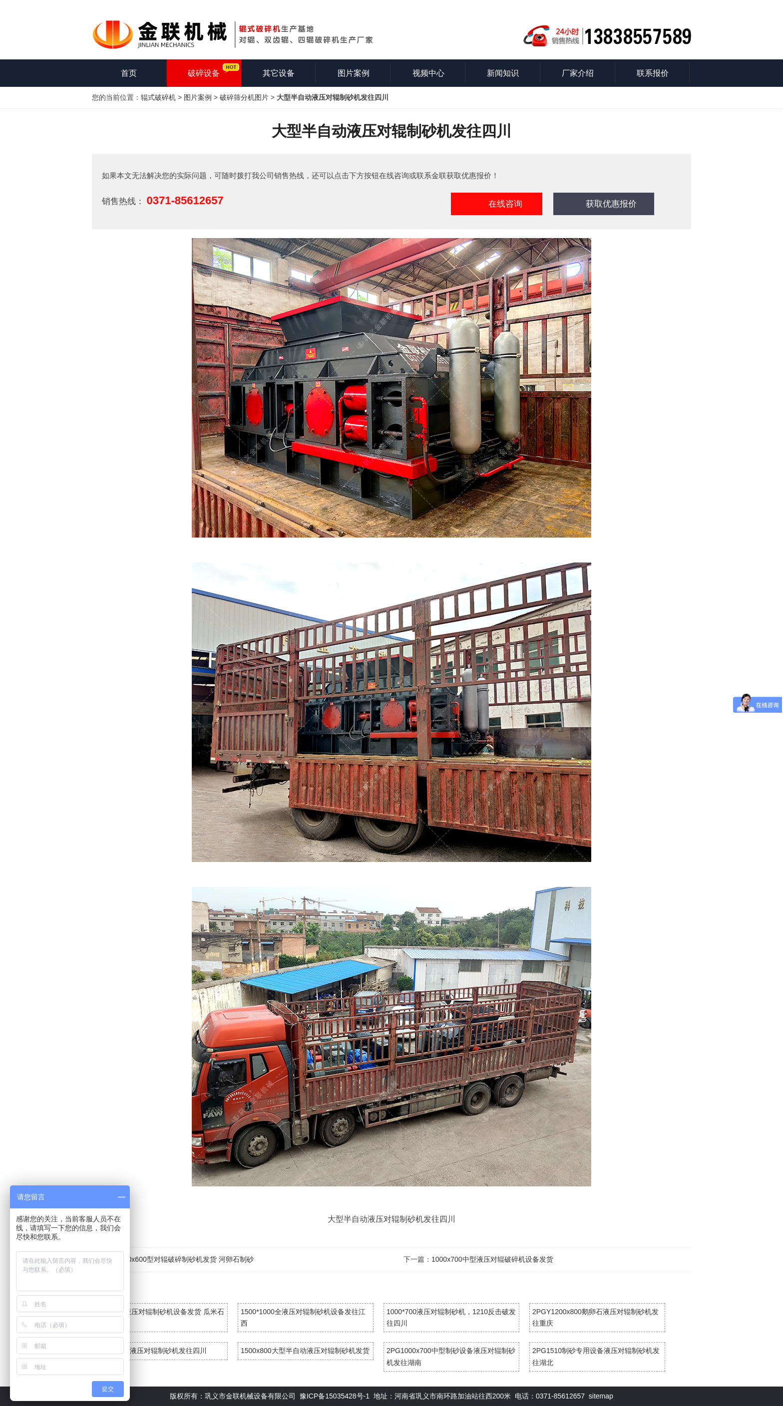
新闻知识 (503, 73)
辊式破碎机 (158, 97)
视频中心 (428, 73)
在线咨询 (505, 204)
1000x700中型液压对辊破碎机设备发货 (492, 1259)
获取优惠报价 (611, 204)
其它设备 (279, 73)
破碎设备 (204, 73)
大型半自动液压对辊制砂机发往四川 (151, 1351)
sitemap (601, 1396)
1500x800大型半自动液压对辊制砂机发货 (305, 1351)
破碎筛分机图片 (244, 97)
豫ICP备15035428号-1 (335, 1396)
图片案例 (354, 73)
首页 (129, 73)
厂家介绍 (578, 73)
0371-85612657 (184, 200)
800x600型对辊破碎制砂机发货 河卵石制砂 (187, 1259)
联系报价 (653, 73)
